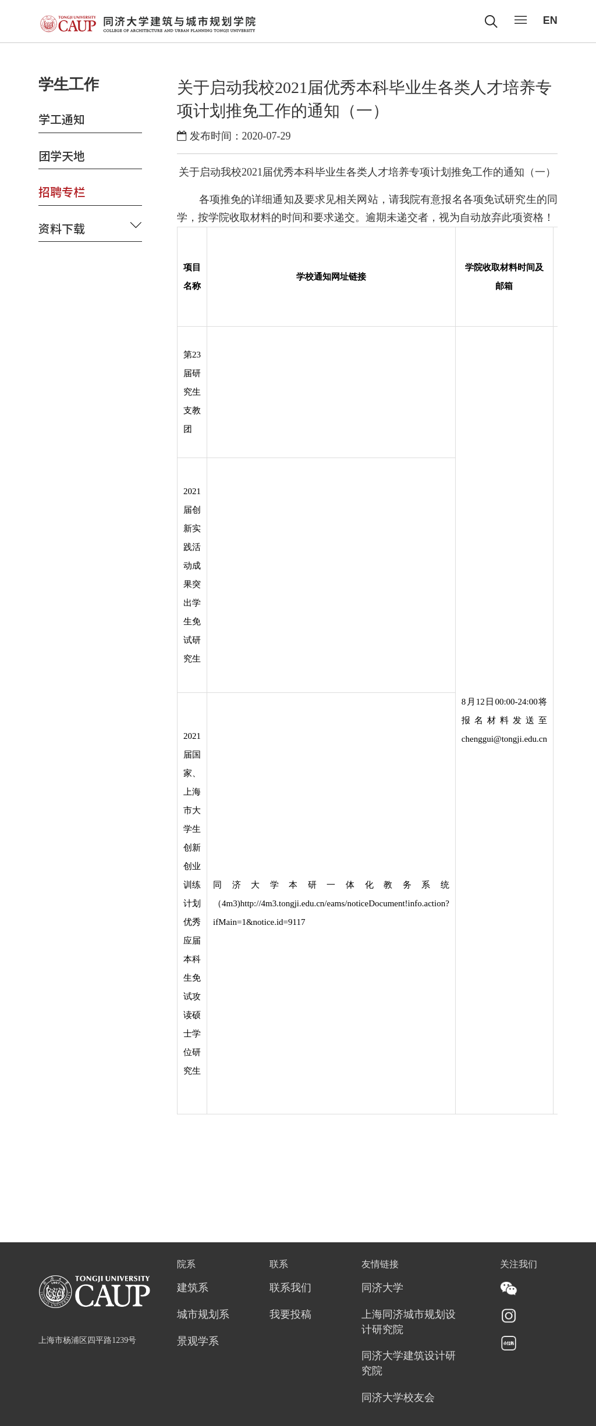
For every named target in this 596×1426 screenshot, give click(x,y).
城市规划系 (203, 1315)
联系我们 (290, 1288)
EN (550, 20)
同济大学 (382, 1288)
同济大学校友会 (398, 1398)
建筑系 (192, 1288)
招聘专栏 (61, 191)
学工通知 (61, 118)
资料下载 (61, 228)
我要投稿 (290, 1315)
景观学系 (198, 1342)
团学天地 (61, 155)
